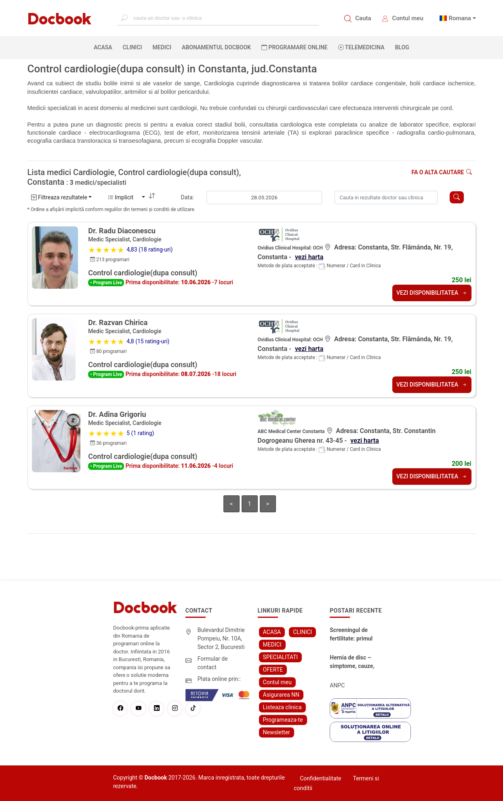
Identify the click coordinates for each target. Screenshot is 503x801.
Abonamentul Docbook (216, 47)
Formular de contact (213, 662)
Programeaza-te (283, 719)
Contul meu (407, 18)
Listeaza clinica (282, 707)
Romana (459, 18)
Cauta (363, 18)
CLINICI (132, 47)
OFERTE (273, 669)
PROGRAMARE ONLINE (294, 47)
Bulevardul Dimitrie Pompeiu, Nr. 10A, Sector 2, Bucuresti (221, 638)
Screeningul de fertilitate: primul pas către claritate (352, 635)
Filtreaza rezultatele (59, 197)
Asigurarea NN (281, 694)
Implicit (124, 197)
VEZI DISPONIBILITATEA (431, 293)
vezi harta (309, 257)
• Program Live (106, 282)
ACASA (105, 47)
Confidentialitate (320, 778)
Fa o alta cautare (441, 172)
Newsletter (276, 732)
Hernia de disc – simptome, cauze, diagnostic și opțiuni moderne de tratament (354, 662)
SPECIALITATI (280, 657)
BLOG (402, 47)
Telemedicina (361, 47)
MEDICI (162, 47)
